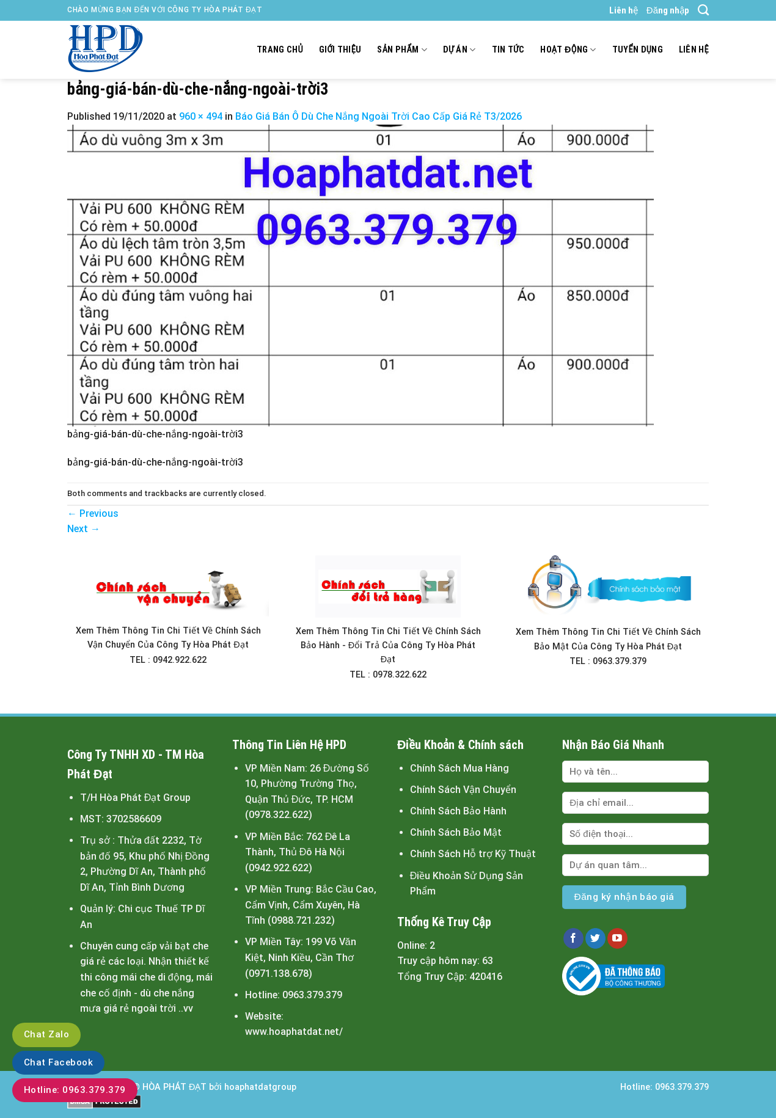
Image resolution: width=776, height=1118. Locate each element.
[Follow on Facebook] (573, 938)
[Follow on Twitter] (595, 938)
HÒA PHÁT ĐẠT (174, 1087)
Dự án (459, 50)
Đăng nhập (667, 10)
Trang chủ (280, 50)
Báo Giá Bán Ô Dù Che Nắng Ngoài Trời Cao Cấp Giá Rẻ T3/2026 (378, 116)
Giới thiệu (340, 50)
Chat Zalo (46, 1034)
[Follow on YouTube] (617, 938)
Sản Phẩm (401, 50)
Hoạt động (568, 50)
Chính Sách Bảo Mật (456, 832)
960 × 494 (200, 116)
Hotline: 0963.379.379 (75, 1089)
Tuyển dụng (637, 50)
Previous (93, 513)
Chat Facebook (58, 1062)
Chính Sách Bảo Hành (458, 811)
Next (83, 529)
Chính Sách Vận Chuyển (463, 789)
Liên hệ (623, 10)
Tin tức (508, 50)
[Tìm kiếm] (703, 10)
